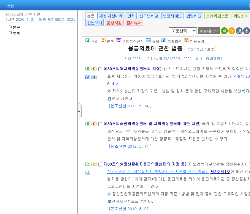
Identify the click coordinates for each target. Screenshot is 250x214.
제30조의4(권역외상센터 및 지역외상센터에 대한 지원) (152, 123)
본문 (14, 27)
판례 (92, 41)
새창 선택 (168, 27)
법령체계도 (172, 16)
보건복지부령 (119, 201)
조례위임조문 (217, 16)
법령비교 (193, 16)
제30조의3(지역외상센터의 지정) (133, 68)
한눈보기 (94, 23)
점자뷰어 (133, 23)
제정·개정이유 (110, 16)
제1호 (225, 171)
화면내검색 (209, 31)
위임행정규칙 (130, 41)
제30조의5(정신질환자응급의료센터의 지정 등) (145, 164)
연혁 (131, 16)
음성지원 (114, 23)
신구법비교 (149, 16)
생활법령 (171, 41)
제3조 (215, 171)
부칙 (14, 33)
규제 (152, 41)
